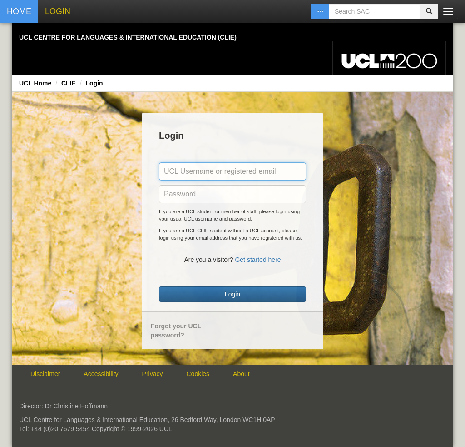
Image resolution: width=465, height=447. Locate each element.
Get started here (258, 259)
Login (94, 83)
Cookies (198, 373)
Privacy (152, 373)
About (241, 373)
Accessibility (101, 373)
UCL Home (35, 83)
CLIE (68, 83)
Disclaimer (45, 373)
